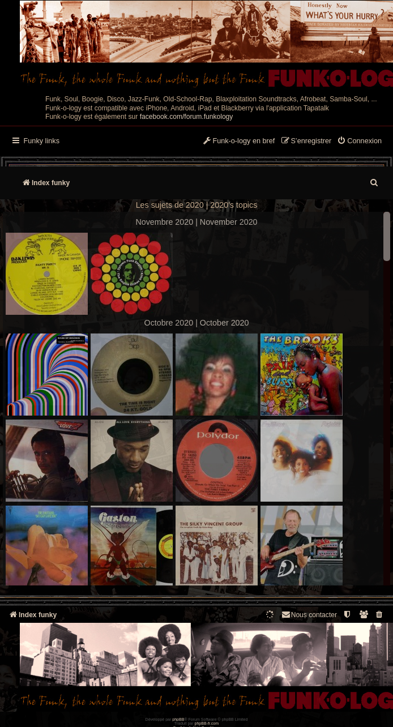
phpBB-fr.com (207, 723)
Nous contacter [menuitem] (309, 614)
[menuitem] (359, 141)
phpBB (178, 719)
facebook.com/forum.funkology (186, 117)
